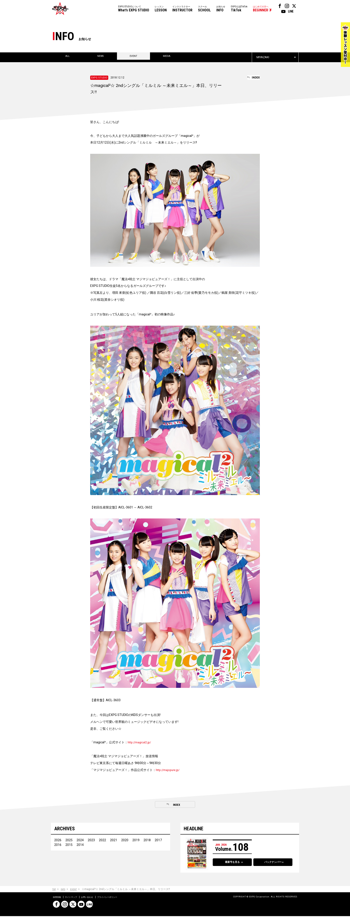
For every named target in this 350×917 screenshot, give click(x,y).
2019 (136, 841)
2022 (102, 841)
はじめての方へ (261, 9)
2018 (147, 841)
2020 (124, 841)
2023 (91, 841)
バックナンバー (273, 863)
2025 (69, 841)
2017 (158, 841)
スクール (204, 9)
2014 (80, 845)
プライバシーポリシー (121, 897)
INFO (66, 890)
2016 (57, 845)
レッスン (161, 9)
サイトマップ (76, 897)
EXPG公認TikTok (239, 9)
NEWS (100, 57)
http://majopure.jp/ (169, 770)
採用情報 (58, 897)
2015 (69, 845)
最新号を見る (232, 863)
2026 (57, 841)
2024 (80, 841)
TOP (54, 890)
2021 (113, 841)
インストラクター (182, 9)
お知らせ (220, 9)
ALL (67, 57)
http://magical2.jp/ (141, 742)
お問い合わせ (96, 897)
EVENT (133, 57)
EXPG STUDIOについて (133, 9)
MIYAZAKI (262, 57)
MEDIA (166, 57)
